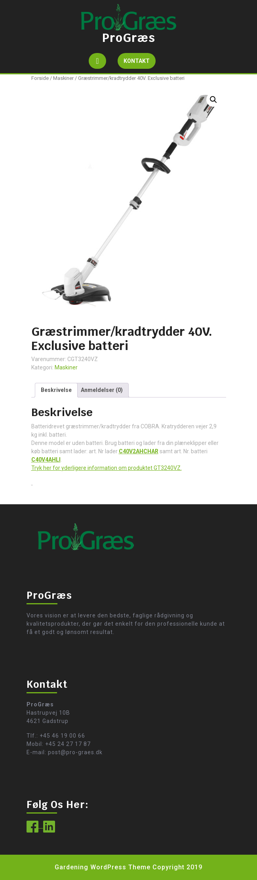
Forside (40, 78)
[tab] (97, 61)
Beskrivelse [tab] (56, 390)
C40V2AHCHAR (138, 451)
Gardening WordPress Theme (102, 867)
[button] (213, 100)
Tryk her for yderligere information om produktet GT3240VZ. (106, 468)
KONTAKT (140, 63)
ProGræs (128, 37)
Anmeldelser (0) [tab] (102, 390)
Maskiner (63, 78)
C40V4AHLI (46, 459)
